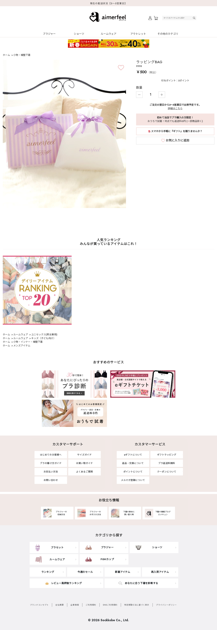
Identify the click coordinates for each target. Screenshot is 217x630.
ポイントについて (133, 471)
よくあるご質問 (84, 471)
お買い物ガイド (84, 463)
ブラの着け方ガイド (51, 463)
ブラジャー (49, 34)
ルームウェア (108, 34)
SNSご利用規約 (110, 604)
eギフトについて (133, 454)
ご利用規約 (91, 604)
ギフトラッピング (166, 454)
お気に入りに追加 (177, 140)
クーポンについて (166, 471)
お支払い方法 (50, 471)
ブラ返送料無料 (166, 463)
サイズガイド (84, 454)
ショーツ (79, 34)
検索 (194, 18)
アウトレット (138, 34)
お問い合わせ (50, 480)
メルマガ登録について (133, 480)
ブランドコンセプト (39, 604)
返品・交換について (133, 463)
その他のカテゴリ (167, 34)
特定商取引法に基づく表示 (136, 604)
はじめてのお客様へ (51, 454)
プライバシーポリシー (166, 604)
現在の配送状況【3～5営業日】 (108, 3)
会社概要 (59, 604)
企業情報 (74, 604)
